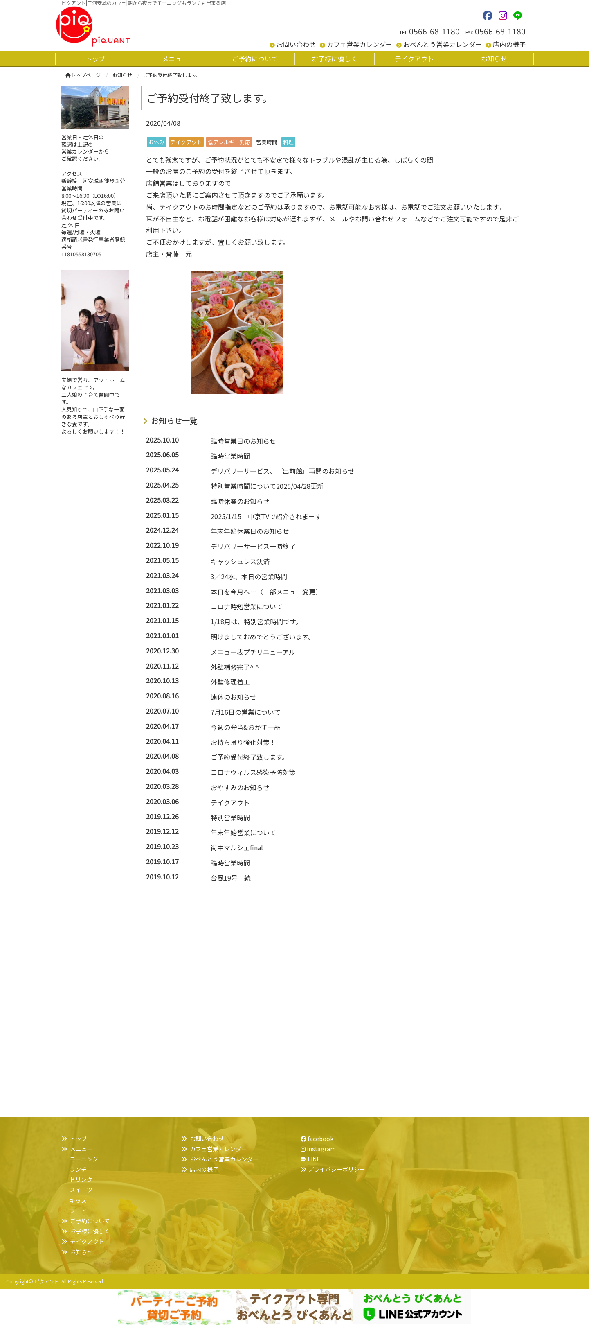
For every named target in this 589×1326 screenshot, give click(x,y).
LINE (314, 1159)
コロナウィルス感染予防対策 (253, 772)
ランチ (78, 1169)
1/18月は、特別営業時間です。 (256, 621)
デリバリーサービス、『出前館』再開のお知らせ (283, 471)
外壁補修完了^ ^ (235, 667)
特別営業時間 (230, 817)
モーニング (84, 1159)
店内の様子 (509, 44)
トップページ (83, 74)
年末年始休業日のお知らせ (250, 531)
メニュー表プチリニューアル (253, 652)
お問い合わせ (296, 44)
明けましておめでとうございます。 (263, 637)
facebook (317, 1138)
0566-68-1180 (434, 31)
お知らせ (81, 1252)
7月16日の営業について (246, 712)
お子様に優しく (90, 1231)
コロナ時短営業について (247, 606)
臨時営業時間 (230, 456)
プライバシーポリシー (336, 1169)
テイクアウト (230, 802)
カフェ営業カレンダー (359, 44)
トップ (78, 1138)
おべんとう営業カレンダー (442, 44)
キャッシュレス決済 (240, 561)
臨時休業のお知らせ (240, 501)
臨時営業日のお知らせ (243, 441)
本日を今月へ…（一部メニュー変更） (266, 591)
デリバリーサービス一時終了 (253, 546)
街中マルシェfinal (237, 847)
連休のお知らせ (233, 697)
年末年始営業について (243, 832)
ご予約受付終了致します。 (249, 757)
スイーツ (81, 1190)
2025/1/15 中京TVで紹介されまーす (266, 516)
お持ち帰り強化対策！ (243, 742)
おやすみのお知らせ (240, 787)
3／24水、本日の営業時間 (249, 576)
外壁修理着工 (230, 682)
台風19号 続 (231, 878)
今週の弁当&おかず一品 (246, 727)
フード (78, 1210)
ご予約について (90, 1221)
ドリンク (81, 1179)
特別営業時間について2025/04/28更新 (267, 486)
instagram (318, 1149)
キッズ (78, 1200)
